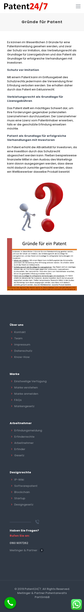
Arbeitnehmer (24, 443)
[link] (42, 264)
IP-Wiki (19, 480)
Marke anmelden (26, 394)
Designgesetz (23, 504)
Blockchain (22, 492)
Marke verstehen (26, 387)
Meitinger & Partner (23, 550)
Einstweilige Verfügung (30, 381)
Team (18, 338)
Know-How (22, 357)
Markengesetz (24, 406)
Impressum (22, 345)
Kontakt (20, 332)
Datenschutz (23, 351)
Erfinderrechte (24, 437)
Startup (19, 498)
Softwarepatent (25, 486)
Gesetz (19, 455)
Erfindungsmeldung (28, 430)
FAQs (18, 400)
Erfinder (19, 449)
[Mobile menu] (78, 6)
